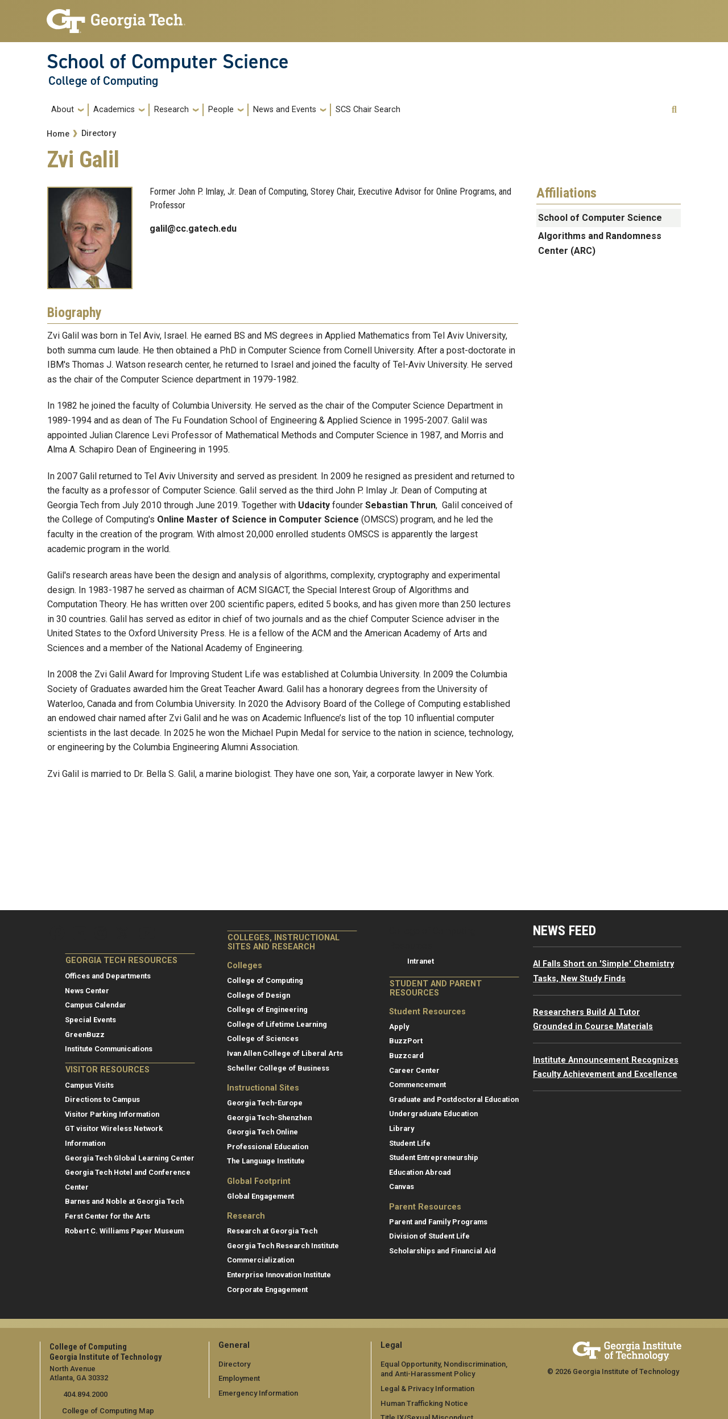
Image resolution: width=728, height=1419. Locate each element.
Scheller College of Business (278, 1068)
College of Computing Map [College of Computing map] (107, 1410)
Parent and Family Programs (438, 1222)
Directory (98, 133)
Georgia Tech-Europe (265, 1103)
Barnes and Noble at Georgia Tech (124, 1201)
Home (58, 134)
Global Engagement (260, 1196)
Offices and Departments (108, 976)
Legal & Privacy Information (426, 1388)
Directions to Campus (102, 1099)
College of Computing (103, 81)
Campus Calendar (95, 1005)
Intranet (420, 961)
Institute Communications (108, 1048)
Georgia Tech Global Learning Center (130, 1158)
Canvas (401, 1186)
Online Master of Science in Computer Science (258, 519)
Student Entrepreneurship (433, 1157)
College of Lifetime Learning (277, 1024)
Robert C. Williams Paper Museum (124, 1231)
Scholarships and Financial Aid (442, 1251)
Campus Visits (89, 1085)
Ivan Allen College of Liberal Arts (285, 1053)
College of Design (258, 995)
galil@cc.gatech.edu (193, 228)
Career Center (414, 1070)
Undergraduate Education (433, 1113)
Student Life (410, 1143)
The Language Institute (266, 1161)
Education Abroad (420, 1172)
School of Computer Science (168, 61)
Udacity (314, 505)
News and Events (284, 109)
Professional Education (267, 1146)
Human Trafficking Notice (423, 1403)
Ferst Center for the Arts (107, 1216)
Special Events (90, 1019)
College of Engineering (267, 1009)
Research (171, 109)
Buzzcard (406, 1055)
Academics (114, 109)
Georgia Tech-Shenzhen (269, 1117)
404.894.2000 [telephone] (83, 1394)
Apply (399, 1026)
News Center (87, 990)
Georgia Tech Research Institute (283, 1245)
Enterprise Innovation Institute (279, 1274)
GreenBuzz (85, 1034)
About (62, 109)
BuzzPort (406, 1041)
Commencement (417, 1084)
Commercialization (260, 1260)
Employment (239, 1378)
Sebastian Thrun (400, 505)
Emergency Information (257, 1392)
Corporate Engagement (267, 1289)
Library (401, 1128)
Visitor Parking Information (112, 1114)
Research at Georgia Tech (272, 1231)
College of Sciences (263, 1038)
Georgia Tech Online (262, 1132)
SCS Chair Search (368, 109)
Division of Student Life (429, 1236)
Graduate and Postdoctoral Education (454, 1099)
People (221, 109)
